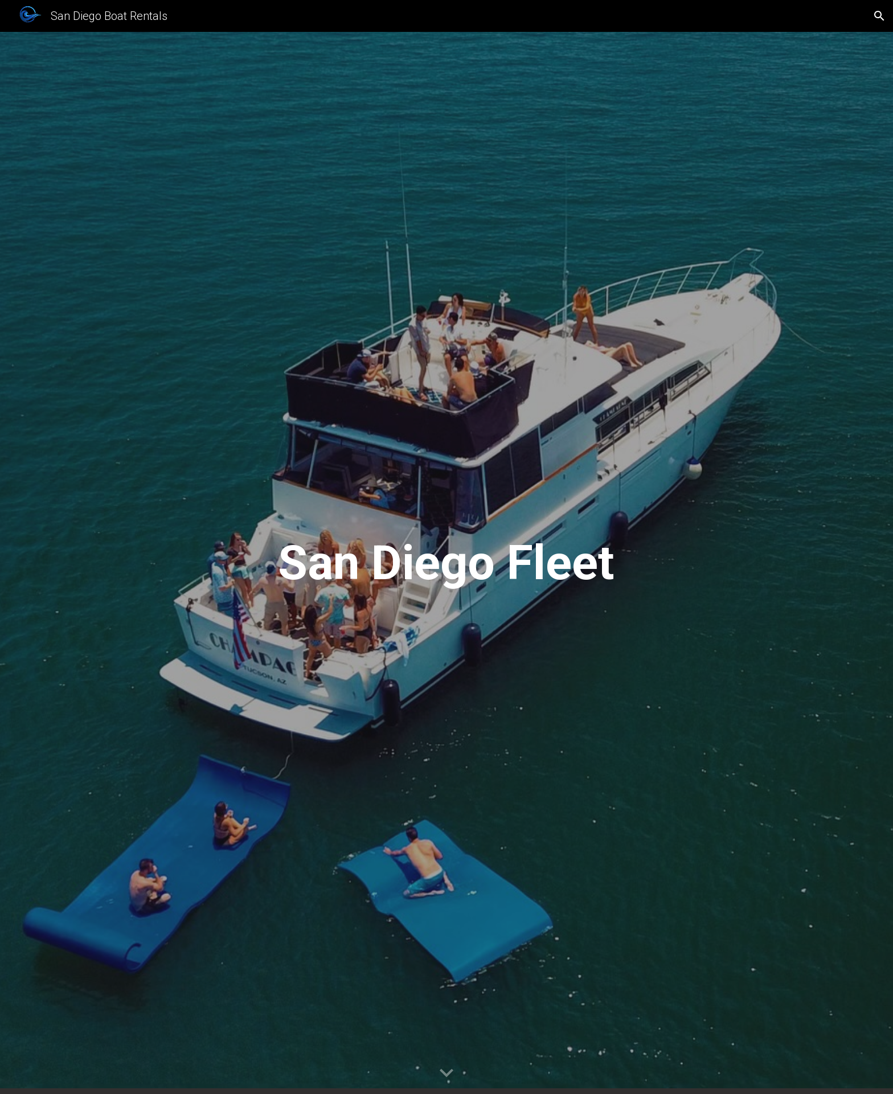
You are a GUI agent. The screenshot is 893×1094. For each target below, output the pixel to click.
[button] (879, 16)
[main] (446, 562)
